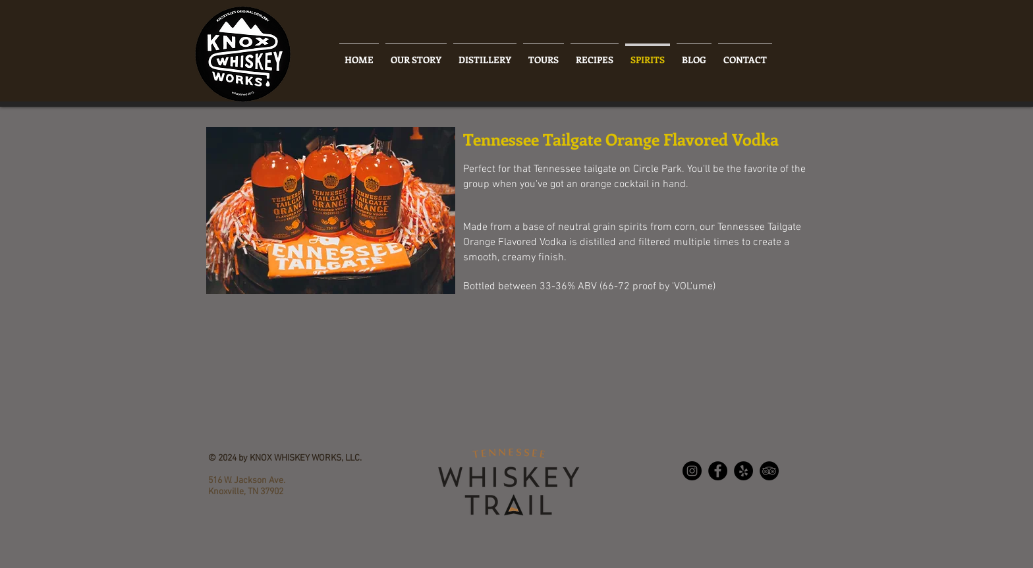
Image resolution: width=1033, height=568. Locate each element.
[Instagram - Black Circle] (692, 470)
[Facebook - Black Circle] (717, 470)
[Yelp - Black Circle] (743, 470)
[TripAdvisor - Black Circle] (769, 470)
